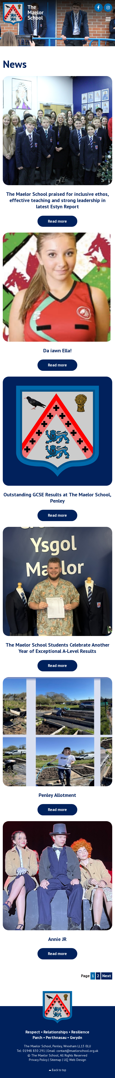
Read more (57, 221)
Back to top (59, 1070)
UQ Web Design (75, 1060)
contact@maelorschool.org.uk (77, 1051)
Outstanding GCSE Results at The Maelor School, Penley (57, 497)
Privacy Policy (38, 1060)
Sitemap (55, 1060)
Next (106, 975)
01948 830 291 (34, 1051)
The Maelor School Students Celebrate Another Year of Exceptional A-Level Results (57, 648)
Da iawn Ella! (57, 350)
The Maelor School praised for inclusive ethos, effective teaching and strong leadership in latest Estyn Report (57, 200)
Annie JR (57, 939)
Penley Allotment (57, 795)
